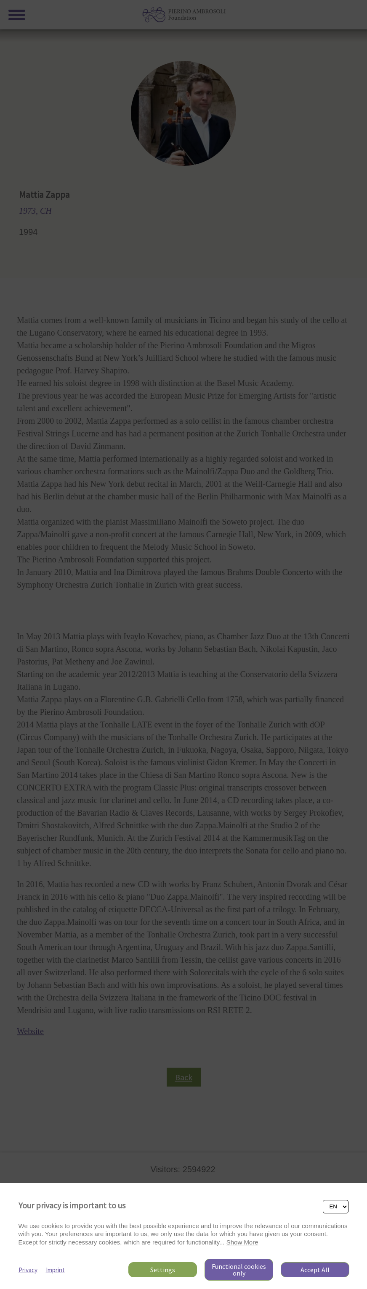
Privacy (28, 1270)
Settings (162, 1269)
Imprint (55, 1270)
